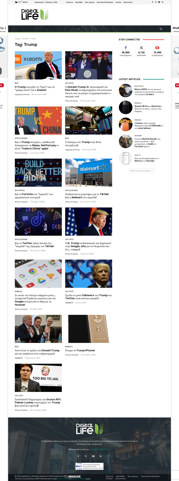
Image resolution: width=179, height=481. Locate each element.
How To (138, 155)
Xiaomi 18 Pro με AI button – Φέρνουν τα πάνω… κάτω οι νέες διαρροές (148, 109)
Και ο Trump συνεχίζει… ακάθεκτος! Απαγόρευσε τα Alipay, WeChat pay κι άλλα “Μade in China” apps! (37, 145)
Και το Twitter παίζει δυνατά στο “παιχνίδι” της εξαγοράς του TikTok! (34, 245)
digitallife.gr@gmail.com (100, 449)
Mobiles (18, 291)
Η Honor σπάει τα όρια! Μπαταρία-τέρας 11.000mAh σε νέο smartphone (149, 125)
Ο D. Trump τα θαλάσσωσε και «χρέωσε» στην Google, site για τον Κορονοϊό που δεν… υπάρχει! (88, 246)
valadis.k (69, 303)
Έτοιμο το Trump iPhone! (80, 350)
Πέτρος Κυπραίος (71, 101)
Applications (21, 138)
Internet (138, 136)
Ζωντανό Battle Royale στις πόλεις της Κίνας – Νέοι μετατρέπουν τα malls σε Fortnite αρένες (147, 143)
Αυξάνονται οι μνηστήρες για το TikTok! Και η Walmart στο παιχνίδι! (87, 196)
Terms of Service (78, 479)
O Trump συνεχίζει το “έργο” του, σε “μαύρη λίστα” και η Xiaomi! (35, 88)
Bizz (17, 83)
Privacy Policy (62, 479)
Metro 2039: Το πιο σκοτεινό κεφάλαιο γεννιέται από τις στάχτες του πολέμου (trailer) (149, 92)
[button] (161, 29)
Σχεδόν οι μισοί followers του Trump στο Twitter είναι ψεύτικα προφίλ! (88, 297)
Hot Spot (69, 83)
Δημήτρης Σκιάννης (22, 94)
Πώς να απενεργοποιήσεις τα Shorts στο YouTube (147, 159)
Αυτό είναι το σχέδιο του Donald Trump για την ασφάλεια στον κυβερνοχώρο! (37, 352)
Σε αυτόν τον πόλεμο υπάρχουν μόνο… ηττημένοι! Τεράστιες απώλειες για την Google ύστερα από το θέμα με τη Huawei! (35, 300)
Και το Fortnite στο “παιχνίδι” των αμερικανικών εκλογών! (34, 196)
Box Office (20, 190)
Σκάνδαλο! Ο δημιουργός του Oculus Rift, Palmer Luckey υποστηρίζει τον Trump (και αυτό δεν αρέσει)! (38, 402)
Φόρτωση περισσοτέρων (141, 171)
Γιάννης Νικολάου (72, 355)
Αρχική (17, 38)
